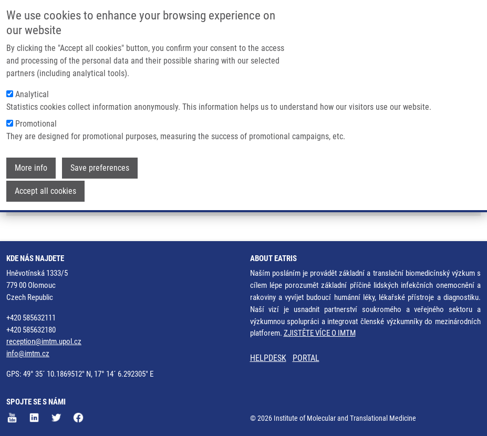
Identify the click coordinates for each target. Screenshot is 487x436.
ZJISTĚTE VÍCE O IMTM (320, 333)
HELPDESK (268, 358)
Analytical (32, 86)
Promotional (36, 115)
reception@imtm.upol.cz (43, 341)
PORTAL (306, 358)
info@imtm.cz (27, 353)
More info (31, 159)
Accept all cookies (45, 183)
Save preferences (99, 159)
